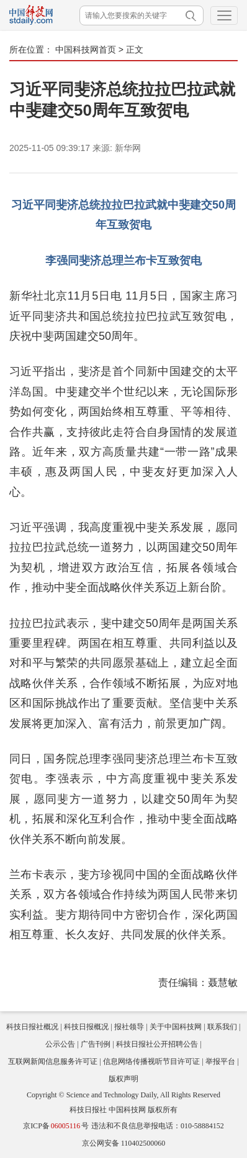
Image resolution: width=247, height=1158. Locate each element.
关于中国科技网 (176, 1026)
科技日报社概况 (32, 1026)
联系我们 (222, 1026)
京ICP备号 (56, 1125)
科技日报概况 (86, 1026)
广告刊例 (95, 1044)
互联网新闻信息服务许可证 (52, 1061)
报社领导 (129, 1026)
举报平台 (220, 1061)
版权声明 (123, 1078)
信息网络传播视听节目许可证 (151, 1061)
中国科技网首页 (85, 49)
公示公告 (60, 1044)
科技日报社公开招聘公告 (157, 1044)
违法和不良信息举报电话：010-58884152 (157, 1125)
